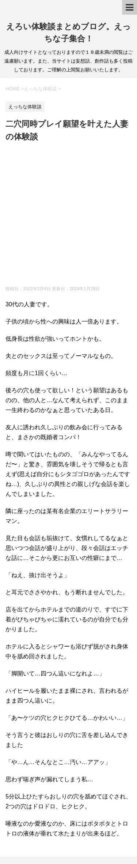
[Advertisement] (68, 215)
